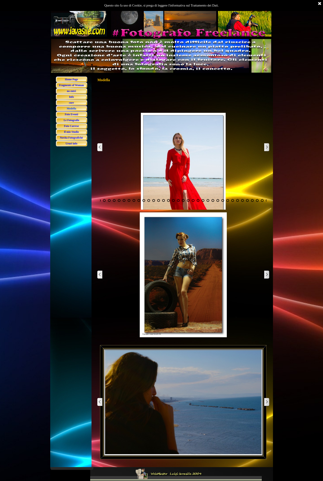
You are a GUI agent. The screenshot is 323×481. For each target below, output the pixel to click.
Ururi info (71, 143)
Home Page (71, 79)
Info (71, 96)
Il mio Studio (71, 131)
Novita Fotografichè (71, 137)
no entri (71, 91)
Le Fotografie (71, 120)
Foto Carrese (71, 126)
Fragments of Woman (71, 85)
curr (71, 102)
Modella (71, 108)
